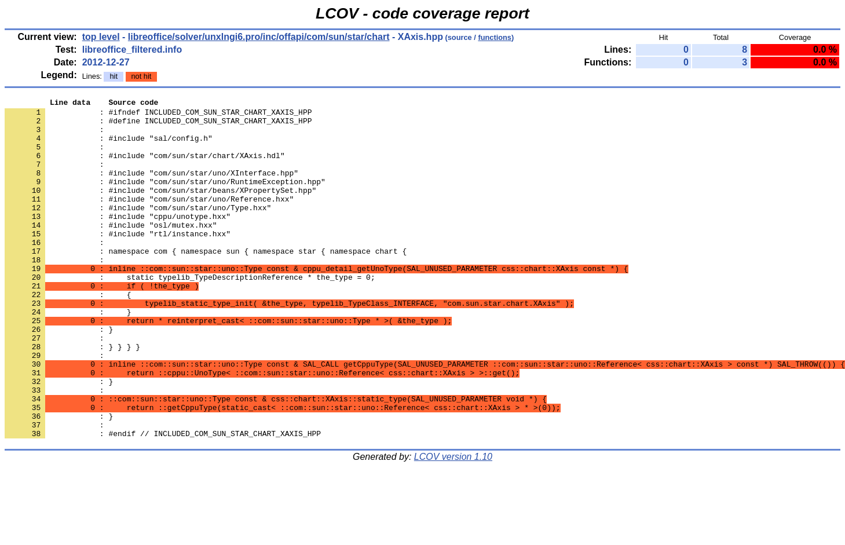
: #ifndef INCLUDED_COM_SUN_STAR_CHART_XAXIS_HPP (158, 115)
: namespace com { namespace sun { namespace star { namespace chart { (206, 282)
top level (101, 37)
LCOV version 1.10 (453, 524)
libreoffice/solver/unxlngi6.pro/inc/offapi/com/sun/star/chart (259, 37)
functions (494, 37)
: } (59, 438)
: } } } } (72, 397)
